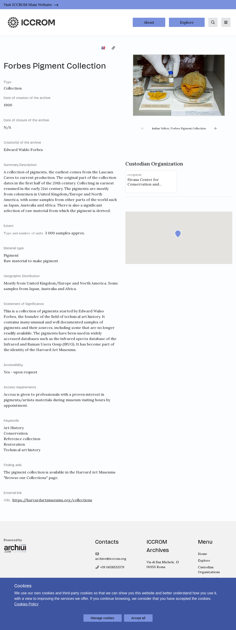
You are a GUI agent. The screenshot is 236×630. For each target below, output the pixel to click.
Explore (187, 22)
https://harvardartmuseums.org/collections (52, 500)
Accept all (138, 618)
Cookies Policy (26, 604)
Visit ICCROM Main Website (28, 4)
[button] (142, 128)
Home (202, 554)
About (149, 22)
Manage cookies (102, 618)
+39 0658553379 (109, 567)
